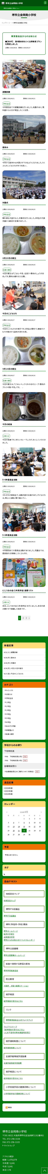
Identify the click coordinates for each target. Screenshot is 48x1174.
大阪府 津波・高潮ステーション (16, 985)
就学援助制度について (12, 1047)
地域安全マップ (10, 900)
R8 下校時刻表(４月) (16, 760)
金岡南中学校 (9, 937)
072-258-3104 (13, 1138)
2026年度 (9, 788)
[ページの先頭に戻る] (44, 1171)
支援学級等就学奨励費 (13, 1063)
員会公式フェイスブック (24, 1020)
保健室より (10, 730)
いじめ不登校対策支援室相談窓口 (17, 1032)
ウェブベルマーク (10, 1026)
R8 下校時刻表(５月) (16, 756)
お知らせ (9, 694)
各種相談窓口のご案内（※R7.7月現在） (22, 771)
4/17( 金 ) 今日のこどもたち (13, 673)
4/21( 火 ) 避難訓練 (11, 652)
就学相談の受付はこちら (13, 1001)
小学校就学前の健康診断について (17, 1093)
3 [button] (26, 618)
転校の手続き (9, 934)
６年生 (8, 722)
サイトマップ (9, 1145)
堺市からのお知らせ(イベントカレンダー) (19, 940)
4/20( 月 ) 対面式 (10, 663)
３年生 (8, 710)
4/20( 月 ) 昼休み (10, 657)
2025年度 (9, 791)
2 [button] (23, 618)
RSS (10, 1107)
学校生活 (9, 698)
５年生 (8, 718)
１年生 (8, 702)
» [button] (29, 618)
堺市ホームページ (11, 931)
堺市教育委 (10, 1020)
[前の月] (6, 812)
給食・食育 (10, 734)
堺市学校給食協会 (11, 970)
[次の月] (41, 812)
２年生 (8, 706)
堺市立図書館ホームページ (14, 955)
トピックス (9, 690)
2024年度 (9, 794)
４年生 (8, 714)
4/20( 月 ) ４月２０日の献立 (13, 668)
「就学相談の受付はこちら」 (14, 1029)
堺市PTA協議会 (10, 915)
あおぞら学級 (11, 726)
